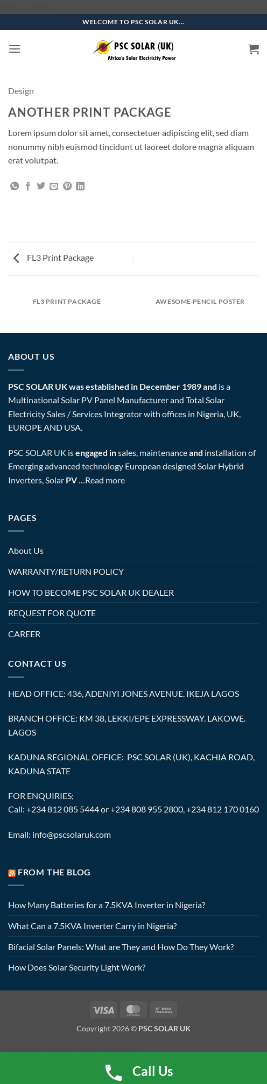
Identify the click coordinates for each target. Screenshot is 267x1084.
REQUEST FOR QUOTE (52, 613)
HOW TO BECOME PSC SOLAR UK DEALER (91, 592)
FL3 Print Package (53, 257)
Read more (105, 480)
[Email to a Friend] (54, 186)
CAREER (24, 634)
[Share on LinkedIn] (80, 186)
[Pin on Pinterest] (67, 186)
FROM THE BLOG (54, 872)
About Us (26, 550)
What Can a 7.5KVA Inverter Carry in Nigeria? (92, 926)
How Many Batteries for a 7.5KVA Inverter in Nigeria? (106, 905)
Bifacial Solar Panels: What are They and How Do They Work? (121, 947)
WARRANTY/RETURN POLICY (66, 571)
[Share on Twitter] (41, 186)
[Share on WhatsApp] (14, 186)
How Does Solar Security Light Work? (76, 967)
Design (21, 90)
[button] (14, 48)
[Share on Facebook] (28, 186)
